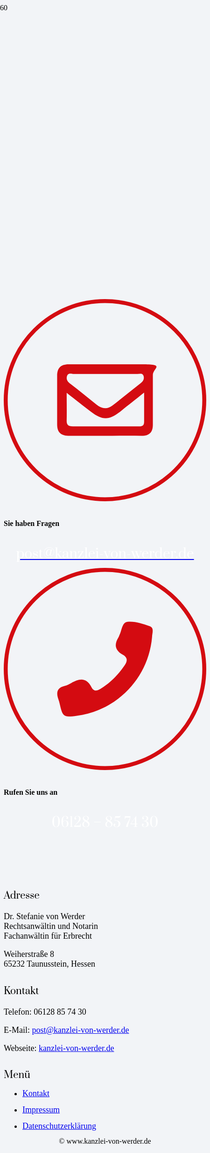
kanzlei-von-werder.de (76, 1048)
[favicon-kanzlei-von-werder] (35, 89)
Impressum (41, 1109)
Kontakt (35, 1093)
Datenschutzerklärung (59, 1126)
